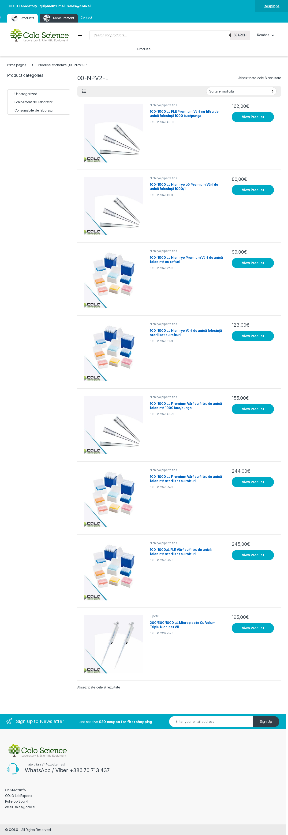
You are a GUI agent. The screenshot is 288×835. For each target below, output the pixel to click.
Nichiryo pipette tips (163, 105)
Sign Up (266, 721)
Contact (86, 17)
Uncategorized (22, 94)
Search (240, 35)
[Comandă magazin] (241, 91)
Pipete (154, 616)
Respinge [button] (271, 6)
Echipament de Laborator (30, 102)
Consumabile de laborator (30, 110)
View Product (253, 117)
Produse (143, 49)
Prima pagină (16, 65)
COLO (13, 830)
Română (263, 35)
